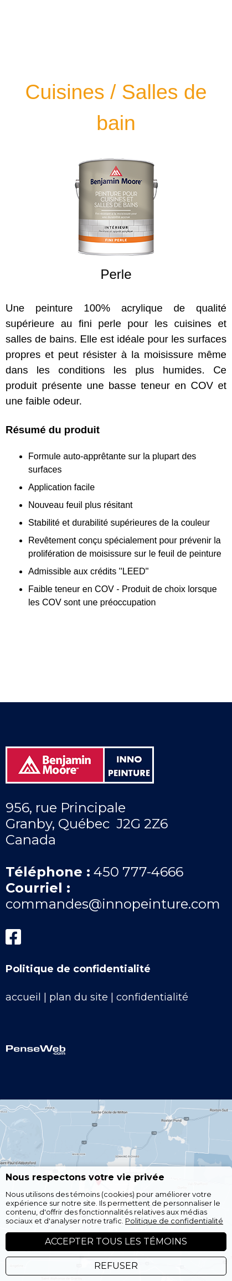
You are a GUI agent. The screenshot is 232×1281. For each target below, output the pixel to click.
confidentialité (152, 978)
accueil (23, 978)
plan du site (78, 978)
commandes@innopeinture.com (113, 885)
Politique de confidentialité (78, 949)
